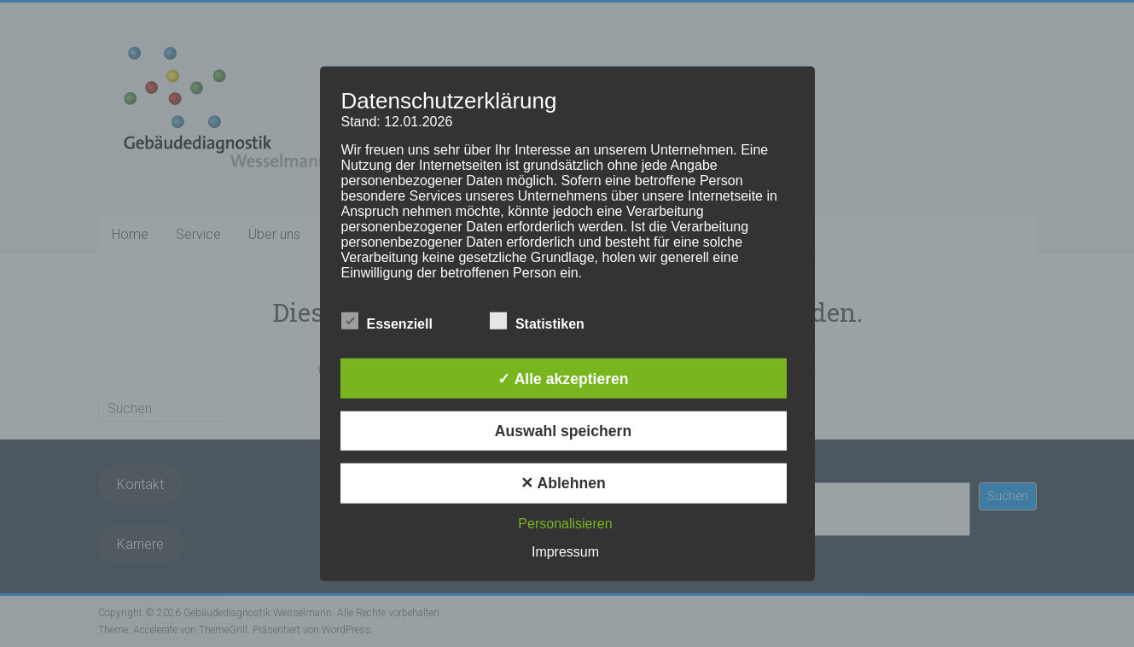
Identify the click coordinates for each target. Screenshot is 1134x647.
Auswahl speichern (563, 431)
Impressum (565, 551)
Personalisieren (565, 523)
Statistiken (537, 321)
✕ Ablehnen (562, 483)
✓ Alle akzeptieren (562, 378)
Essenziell (387, 321)
